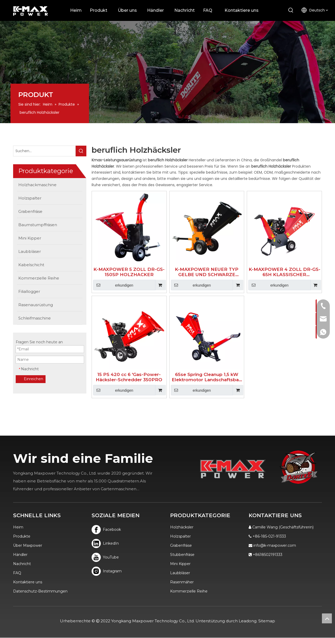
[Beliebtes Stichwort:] (290, 10)
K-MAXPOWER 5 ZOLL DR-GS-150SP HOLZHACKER (129, 272)
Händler (20, 554)
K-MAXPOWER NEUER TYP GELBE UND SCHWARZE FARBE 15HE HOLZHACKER (206, 272)
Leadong (247, 620)
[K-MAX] (233, 469)
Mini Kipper (180, 563)
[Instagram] (106, 571)
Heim (18, 527)
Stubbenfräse (182, 554)
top (327, 618)
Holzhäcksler (181, 527)
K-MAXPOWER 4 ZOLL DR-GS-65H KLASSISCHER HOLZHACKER (284, 272)
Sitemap (266, 620)
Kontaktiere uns (27, 582)
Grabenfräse (181, 545)
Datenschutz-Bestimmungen (40, 591)
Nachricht (22, 563)
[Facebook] (106, 529)
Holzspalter (180, 536)
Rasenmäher (182, 582)
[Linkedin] (106, 543)
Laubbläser (180, 573)
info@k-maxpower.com (274, 545)
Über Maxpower (27, 545)
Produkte (21, 536)
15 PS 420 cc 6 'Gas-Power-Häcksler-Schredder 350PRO (129, 377)
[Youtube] (106, 557)
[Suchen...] (44, 151)
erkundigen (113, 285)
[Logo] (298, 467)
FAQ (17, 573)
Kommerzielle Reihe (189, 591)
